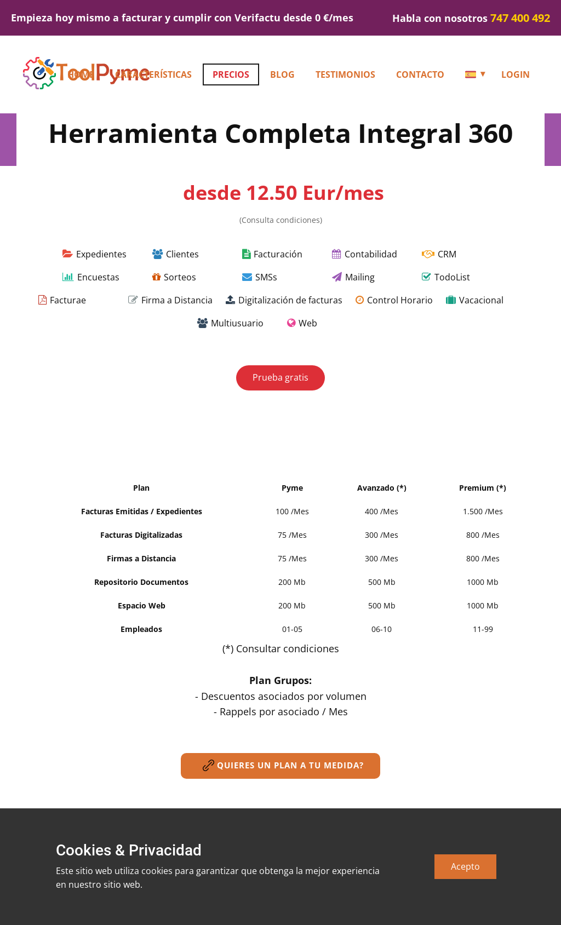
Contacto (420, 74)
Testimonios (345, 74)
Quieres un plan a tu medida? (280, 766)
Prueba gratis (280, 377)
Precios (231, 74)
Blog (282, 74)
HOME (80, 74)
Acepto (465, 866)
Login (515, 74)
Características (153, 74)
